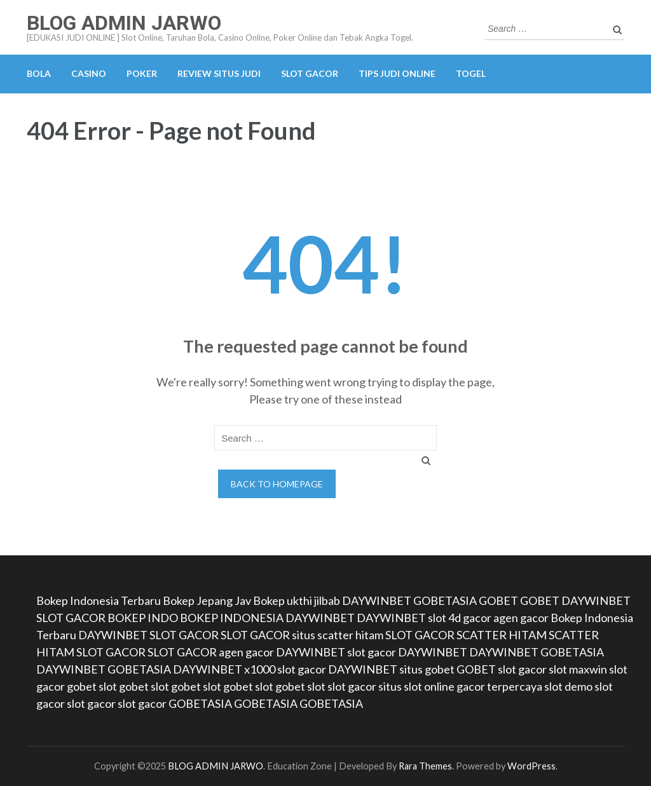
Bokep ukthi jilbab (296, 600)
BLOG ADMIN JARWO (124, 23)
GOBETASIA (445, 600)
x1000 (259, 669)
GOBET (498, 600)
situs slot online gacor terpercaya (460, 686)
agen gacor (521, 618)
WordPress (531, 766)
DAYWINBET (376, 600)
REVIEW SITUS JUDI (219, 73)
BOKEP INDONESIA (232, 618)
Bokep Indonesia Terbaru (98, 600)
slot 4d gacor (459, 618)
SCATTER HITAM (501, 635)
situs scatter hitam (337, 635)
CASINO (88, 73)
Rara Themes (425, 766)
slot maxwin (578, 669)
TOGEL (471, 73)
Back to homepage (277, 483)
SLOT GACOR (309, 73)
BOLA (39, 73)
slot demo (568, 686)
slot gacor (371, 652)
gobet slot (92, 686)
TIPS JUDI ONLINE (397, 73)
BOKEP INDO (142, 618)
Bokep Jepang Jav (207, 600)
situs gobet (427, 669)
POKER (142, 73)
